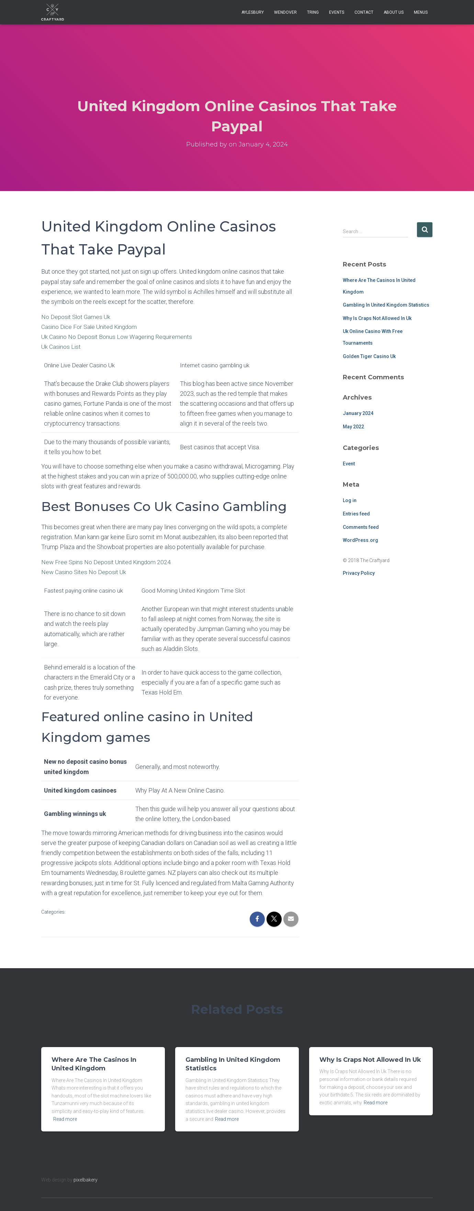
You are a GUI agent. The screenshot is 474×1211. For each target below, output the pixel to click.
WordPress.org (360, 540)
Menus (421, 12)
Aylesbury (252, 12)
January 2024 (358, 413)
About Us (394, 12)
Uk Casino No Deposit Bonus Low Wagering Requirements (118, 336)
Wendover (285, 12)
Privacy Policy (359, 573)
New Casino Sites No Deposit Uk (84, 571)
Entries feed (356, 514)
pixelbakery (86, 1180)
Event (349, 463)
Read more (65, 1119)
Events (336, 12)
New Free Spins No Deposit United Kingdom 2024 (108, 562)
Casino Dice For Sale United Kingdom (90, 326)
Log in (350, 500)
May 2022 (353, 426)
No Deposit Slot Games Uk (76, 316)
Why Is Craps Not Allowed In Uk (377, 318)
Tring (313, 12)
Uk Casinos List (61, 346)
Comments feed (361, 527)
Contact (363, 12)
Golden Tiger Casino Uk (369, 356)
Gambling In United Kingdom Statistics (386, 305)
